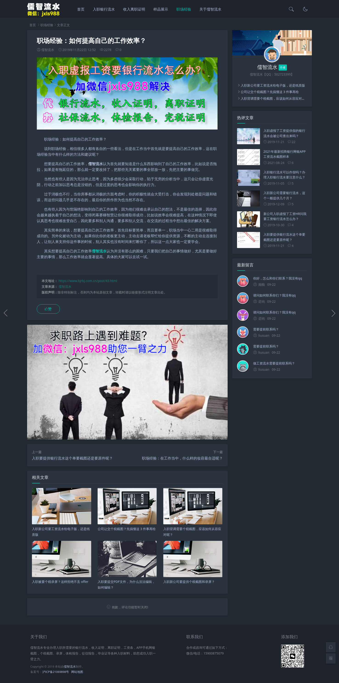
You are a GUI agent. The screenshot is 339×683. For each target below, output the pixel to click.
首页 (81, 9)
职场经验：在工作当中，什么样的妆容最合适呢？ (182, 458)
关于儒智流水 (210, 9)
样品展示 (160, 9)
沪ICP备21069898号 (55, 672)
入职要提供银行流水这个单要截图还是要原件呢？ (72, 458)
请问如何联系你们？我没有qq (274, 295)
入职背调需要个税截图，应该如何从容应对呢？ (274, 98)
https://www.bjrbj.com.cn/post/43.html (88, 281)
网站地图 (77, 672)
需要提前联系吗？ (266, 329)
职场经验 (183, 9)
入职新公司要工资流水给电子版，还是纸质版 (273, 85)
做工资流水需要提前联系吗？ (274, 363)
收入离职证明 (134, 9)
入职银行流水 (104, 9)
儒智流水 (65, 286)
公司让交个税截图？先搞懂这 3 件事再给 (270, 92)
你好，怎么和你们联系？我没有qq (277, 278)
